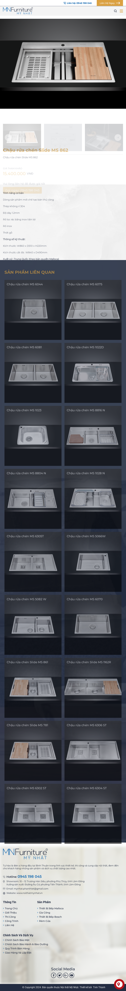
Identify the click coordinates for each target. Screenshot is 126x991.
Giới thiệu (11, 912)
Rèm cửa (44, 921)
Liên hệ (9, 925)
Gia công (44, 912)
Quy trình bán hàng (17, 948)
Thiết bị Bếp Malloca (51, 908)
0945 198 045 (30, 876)
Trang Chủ (11, 908)
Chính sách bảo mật (17, 940)
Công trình (11, 921)
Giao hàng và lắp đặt (18, 952)
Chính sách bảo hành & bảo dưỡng (26, 944)
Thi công (10, 916)
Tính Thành (99, 987)
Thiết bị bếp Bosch (50, 916)
